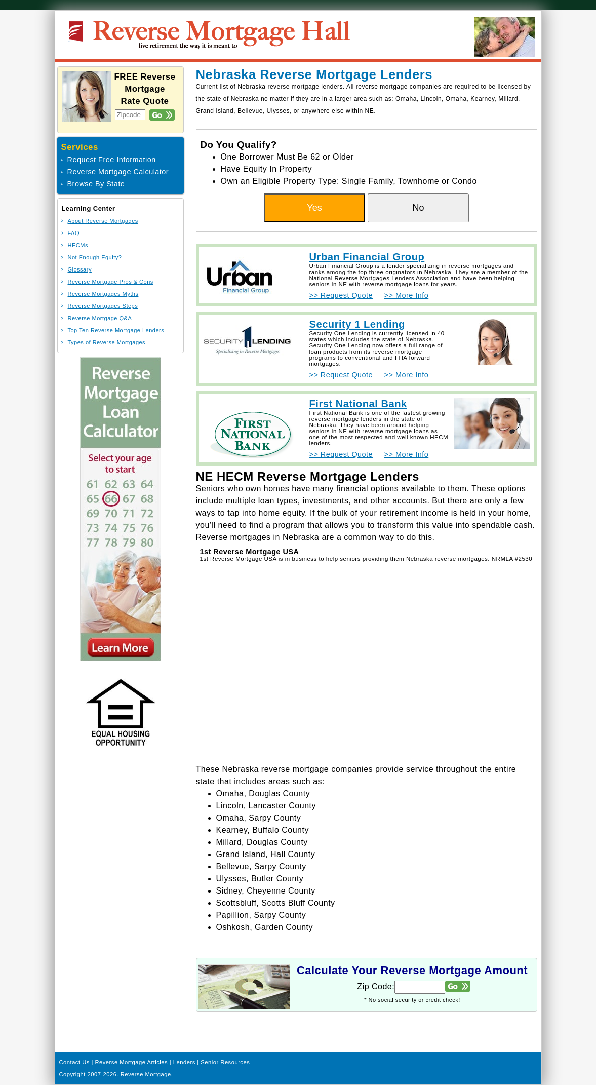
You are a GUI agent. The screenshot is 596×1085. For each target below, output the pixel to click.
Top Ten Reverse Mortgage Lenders (116, 330)
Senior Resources (225, 1062)
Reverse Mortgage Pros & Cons (110, 282)
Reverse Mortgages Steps (103, 306)
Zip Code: (375, 986)
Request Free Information (111, 160)
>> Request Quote (341, 295)
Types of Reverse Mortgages (107, 342)
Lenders (184, 1062)
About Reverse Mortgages (103, 221)
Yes (314, 208)
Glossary (80, 269)
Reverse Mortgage (146, 1074)
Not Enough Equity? (95, 257)
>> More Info (406, 295)
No (418, 208)
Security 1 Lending (357, 324)
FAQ (74, 233)
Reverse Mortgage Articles (131, 1062)
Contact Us (74, 1062)
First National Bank (358, 403)
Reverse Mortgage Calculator (118, 172)
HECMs (78, 245)
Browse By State (96, 184)
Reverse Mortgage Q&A (100, 318)
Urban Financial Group (367, 256)
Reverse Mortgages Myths (103, 294)
